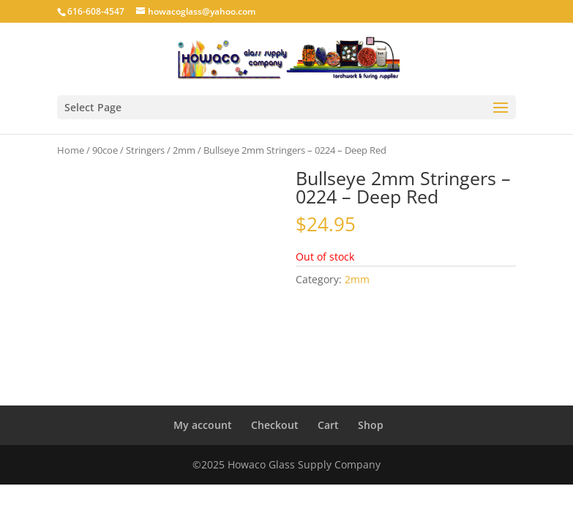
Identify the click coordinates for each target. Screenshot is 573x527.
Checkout (275, 425)
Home (70, 150)
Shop (370, 425)
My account (202, 425)
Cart (328, 425)
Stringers (145, 150)
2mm (184, 150)
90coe (105, 150)
